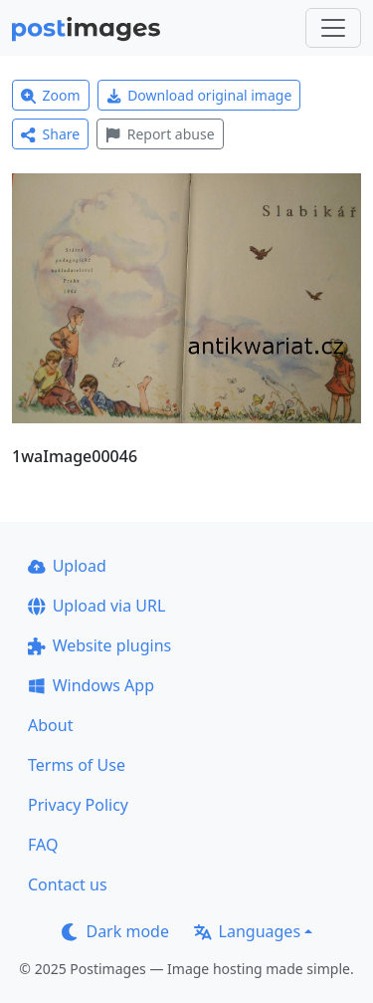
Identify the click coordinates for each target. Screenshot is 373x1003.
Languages (247, 931)
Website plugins (99, 645)
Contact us (67, 884)
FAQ (43, 845)
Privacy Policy (78, 805)
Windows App (91, 685)
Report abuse (159, 134)
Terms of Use (76, 765)
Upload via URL (96, 606)
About (50, 725)
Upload (67, 566)
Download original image (199, 95)
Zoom (51, 95)
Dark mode (115, 931)
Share (50, 134)
